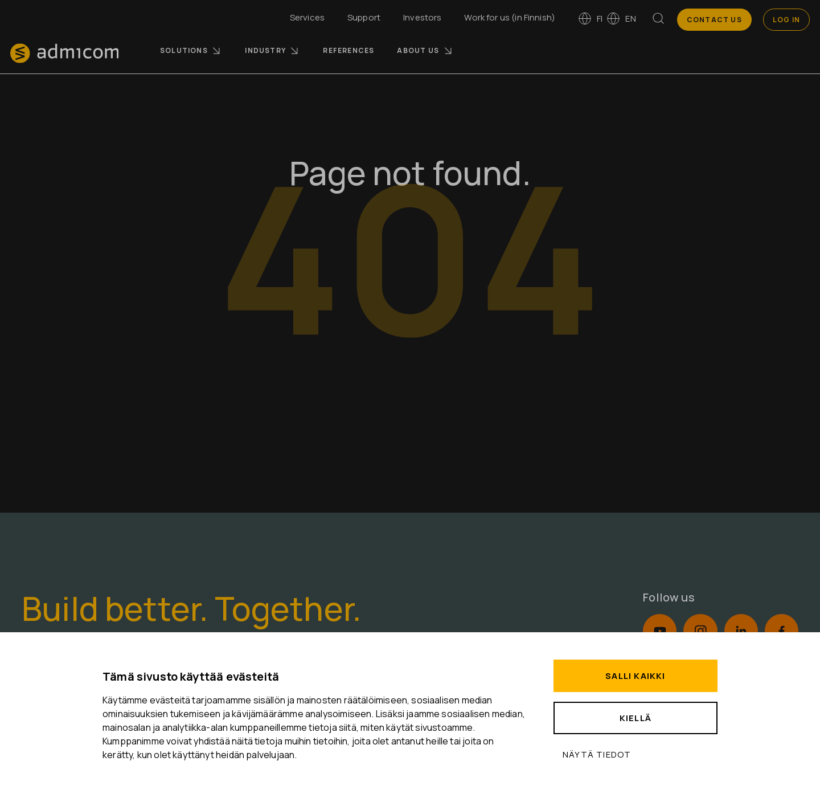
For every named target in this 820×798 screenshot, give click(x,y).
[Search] (658, 20)
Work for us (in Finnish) (509, 17)
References (348, 50)
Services (307, 17)
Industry (272, 50)
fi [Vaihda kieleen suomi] (590, 18)
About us (425, 50)
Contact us (714, 19)
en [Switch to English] (621, 18)
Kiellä (635, 718)
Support (363, 17)
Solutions (191, 50)
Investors (422, 17)
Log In (786, 19)
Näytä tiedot (597, 754)
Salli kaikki (635, 676)
